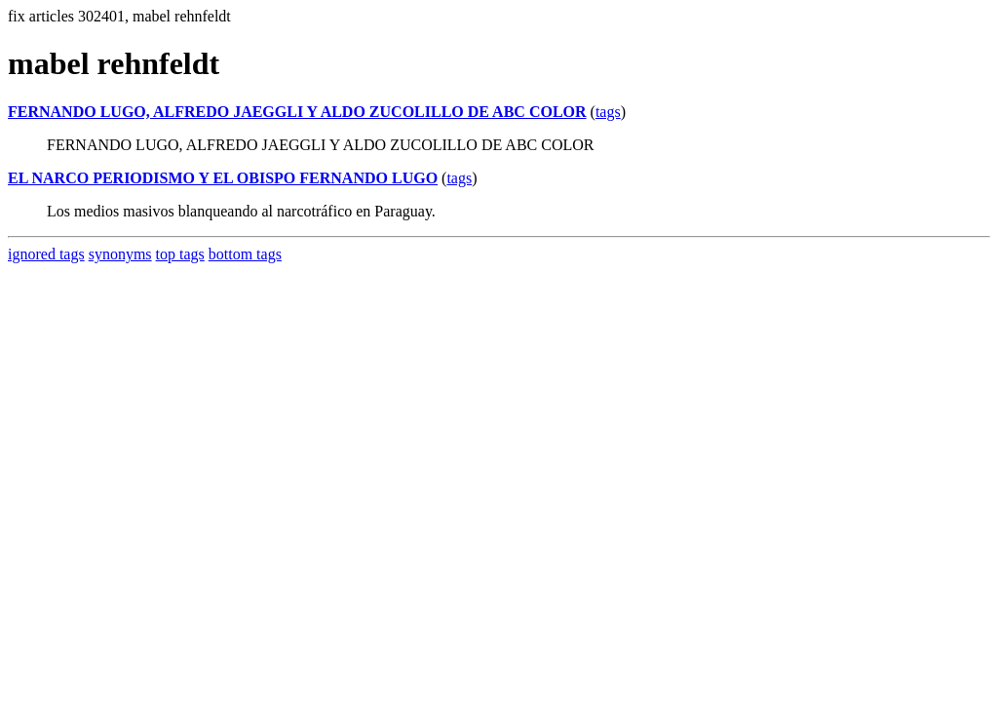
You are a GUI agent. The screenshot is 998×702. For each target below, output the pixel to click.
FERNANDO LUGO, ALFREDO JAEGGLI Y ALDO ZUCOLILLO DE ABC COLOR (297, 111)
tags (608, 111)
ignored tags (46, 254)
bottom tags (245, 254)
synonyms (120, 254)
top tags (180, 254)
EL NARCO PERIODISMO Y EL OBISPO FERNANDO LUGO (223, 178)
